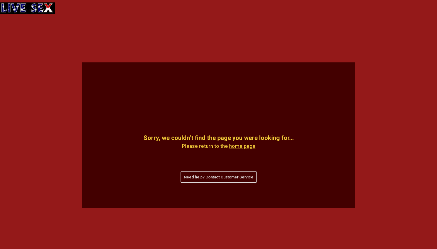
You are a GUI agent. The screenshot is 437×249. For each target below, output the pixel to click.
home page (242, 146)
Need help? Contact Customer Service (218, 177)
